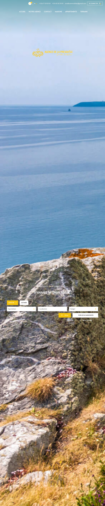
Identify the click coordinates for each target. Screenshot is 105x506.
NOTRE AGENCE (35, 12)
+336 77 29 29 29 (32, 3)
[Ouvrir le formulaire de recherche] (65, 315)
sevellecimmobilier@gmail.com (63, 3)
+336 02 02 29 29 (45, 3)
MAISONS (58, 12)
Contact (48, 12)
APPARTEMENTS (71, 12)
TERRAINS (83, 12)
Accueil (22, 12)
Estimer (24, 303)
